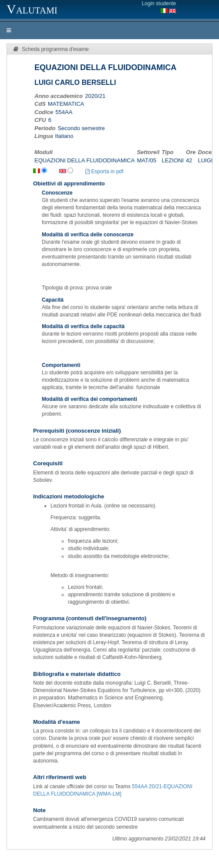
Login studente (159, 3)
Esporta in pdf (104, 171)
